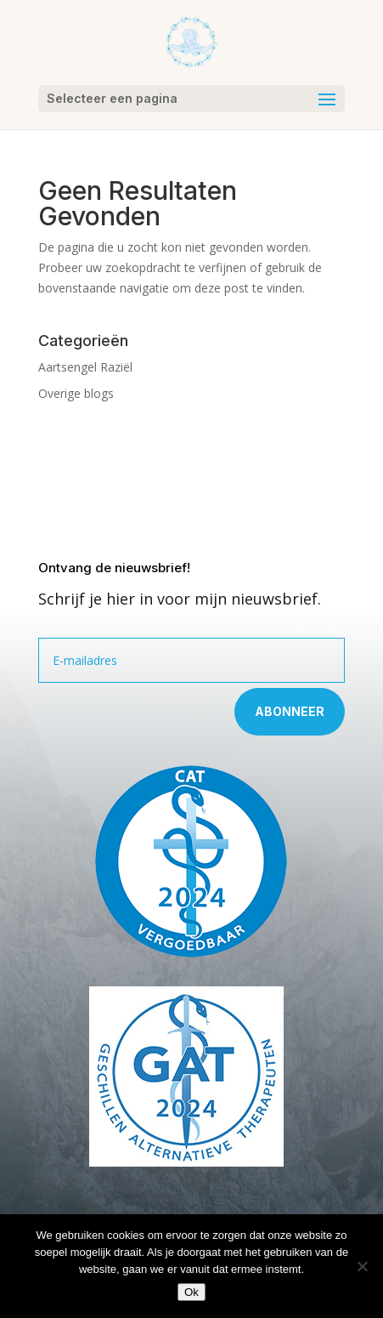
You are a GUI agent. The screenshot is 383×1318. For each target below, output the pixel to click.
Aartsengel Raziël (85, 367)
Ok (191, 1292)
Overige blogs (76, 393)
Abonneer (289, 711)
